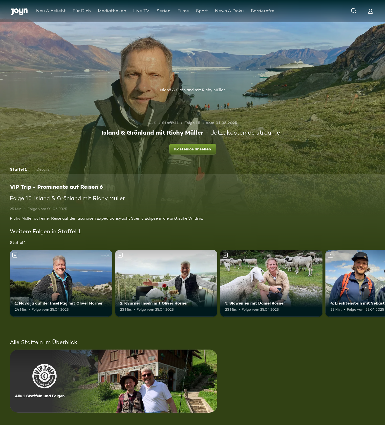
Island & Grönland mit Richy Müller (192, 90)
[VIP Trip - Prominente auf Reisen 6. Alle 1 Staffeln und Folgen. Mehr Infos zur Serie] (113, 381)
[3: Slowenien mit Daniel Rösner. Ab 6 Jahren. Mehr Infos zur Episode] (271, 283)
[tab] (18, 169)
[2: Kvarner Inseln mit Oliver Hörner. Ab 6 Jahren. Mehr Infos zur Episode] (166, 283)
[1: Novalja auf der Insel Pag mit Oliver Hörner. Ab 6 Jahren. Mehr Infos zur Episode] (61, 283)
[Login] (370, 11)
